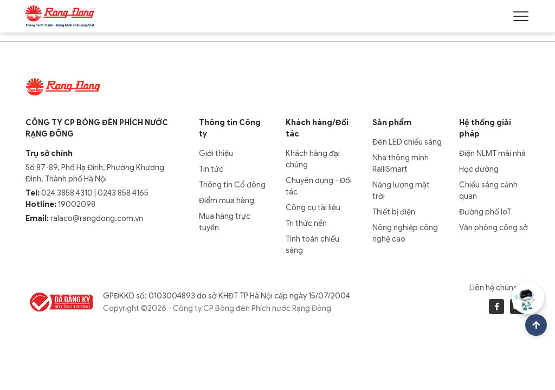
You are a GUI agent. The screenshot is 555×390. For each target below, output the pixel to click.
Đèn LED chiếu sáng (407, 142)
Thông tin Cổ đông (232, 185)
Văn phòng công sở (493, 227)
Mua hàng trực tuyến (224, 221)
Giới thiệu (216, 153)
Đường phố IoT (485, 212)
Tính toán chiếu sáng (312, 244)
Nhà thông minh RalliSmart (400, 163)
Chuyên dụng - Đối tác (319, 186)
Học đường (479, 169)
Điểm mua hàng (226, 200)
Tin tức (211, 169)
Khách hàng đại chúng (313, 159)
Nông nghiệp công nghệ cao (405, 233)
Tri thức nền (306, 223)
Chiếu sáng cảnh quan (488, 190)
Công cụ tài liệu (313, 207)
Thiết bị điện (393, 212)
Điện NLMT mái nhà (492, 153)
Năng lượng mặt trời (401, 190)
